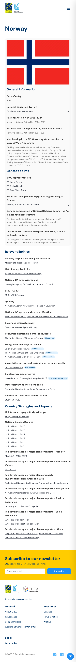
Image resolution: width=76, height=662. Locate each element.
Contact (48, 611)
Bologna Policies (13, 621)
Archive (47, 621)
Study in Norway (12, 399)
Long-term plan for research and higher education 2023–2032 (34, 533)
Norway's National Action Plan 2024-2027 (26, 122)
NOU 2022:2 (10, 469)
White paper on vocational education (22, 523)
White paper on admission (17, 519)
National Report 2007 (15, 434)
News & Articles (52, 617)
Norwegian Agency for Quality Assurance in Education (30, 284)
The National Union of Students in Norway (24, 338)
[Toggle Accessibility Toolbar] (70, 656)
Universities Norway (14, 367)
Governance (11, 617)
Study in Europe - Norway (17, 416)
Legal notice (11, 643)
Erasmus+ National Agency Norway (21, 327)
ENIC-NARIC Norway (14, 295)
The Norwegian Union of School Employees (24, 353)
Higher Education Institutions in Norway (23, 273)
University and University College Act (22, 506)
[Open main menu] (68, 8)
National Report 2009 (15, 438)
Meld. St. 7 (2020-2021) (16, 456)
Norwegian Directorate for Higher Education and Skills (30, 389)
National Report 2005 (15, 430)
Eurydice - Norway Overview (20, 111)
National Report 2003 (15, 426)
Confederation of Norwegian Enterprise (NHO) (26, 378)
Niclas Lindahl (16, 186)
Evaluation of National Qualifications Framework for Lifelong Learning (36, 316)
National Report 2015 (14, 446)
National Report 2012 (14, 442)
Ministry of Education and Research (21, 263)
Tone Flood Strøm (18, 190)
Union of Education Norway (17, 349)
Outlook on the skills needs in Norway (22, 537)
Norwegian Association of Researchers (23, 357)
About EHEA (11, 611)
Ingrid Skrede (16, 182)
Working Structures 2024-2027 (20, 627)
